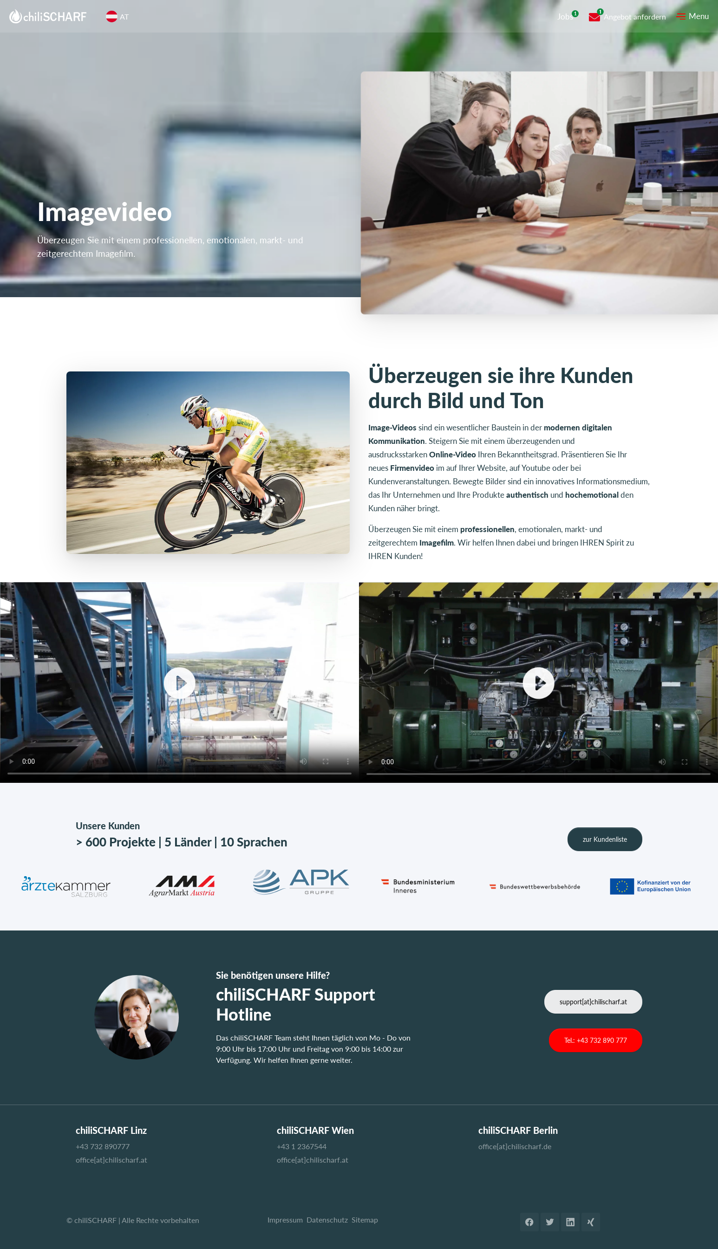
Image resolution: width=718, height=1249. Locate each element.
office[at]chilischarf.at (111, 1159)
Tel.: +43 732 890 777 (595, 1040)
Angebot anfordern (635, 16)
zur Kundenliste (605, 839)
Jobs (565, 16)
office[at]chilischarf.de (514, 1146)
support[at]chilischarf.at (593, 1002)
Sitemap (365, 1219)
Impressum (285, 1219)
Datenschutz (327, 1219)
